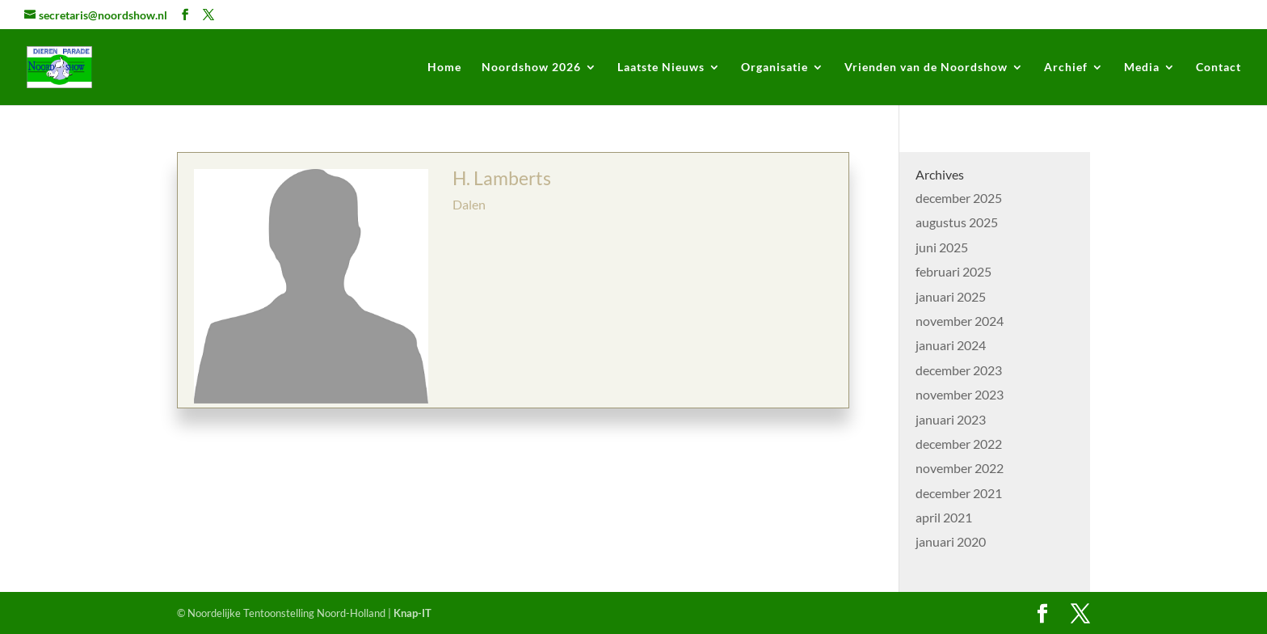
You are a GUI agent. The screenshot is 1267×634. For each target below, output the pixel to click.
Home (444, 67)
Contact (1218, 67)
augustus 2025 (957, 222)
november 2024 (960, 320)
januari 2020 (951, 541)
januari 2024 (951, 345)
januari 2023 (951, 419)
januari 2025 (951, 296)
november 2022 (960, 468)
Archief (1066, 67)
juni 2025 (942, 247)
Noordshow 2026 (531, 67)
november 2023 (960, 394)
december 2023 (959, 370)
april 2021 (944, 517)
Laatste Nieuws (661, 67)
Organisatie (774, 67)
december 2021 (959, 493)
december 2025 (959, 197)
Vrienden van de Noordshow (926, 67)
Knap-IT (412, 613)
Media (1142, 67)
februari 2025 (953, 271)
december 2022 (959, 443)
